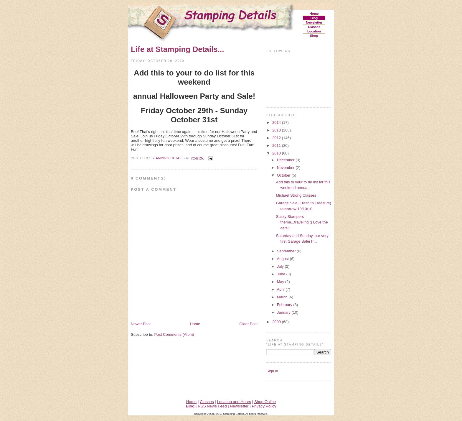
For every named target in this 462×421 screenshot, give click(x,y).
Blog (314, 18)
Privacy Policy (264, 406)
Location (314, 31)
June (281, 274)
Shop (314, 35)
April (281, 289)
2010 (277, 153)
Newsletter (314, 22)
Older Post (249, 324)
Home (314, 13)
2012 (277, 138)
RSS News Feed (212, 406)
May (281, 281)
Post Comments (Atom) (174, 334)
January (284, 312)
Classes (314, 27)
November (286, 167)
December (286, 160)
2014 (277, 122)
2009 (277, 322)
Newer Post (141, 324)
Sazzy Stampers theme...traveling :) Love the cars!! (302, 222)
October (284, 175)
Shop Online (265, 401)
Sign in (272, 371)
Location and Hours (234, 401)
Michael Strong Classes (296, 195)
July (281, 266)
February (285, 304)
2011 (277, 145)
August (283, 258)
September (287, 251)
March (283, 297)
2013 (277, 130)
